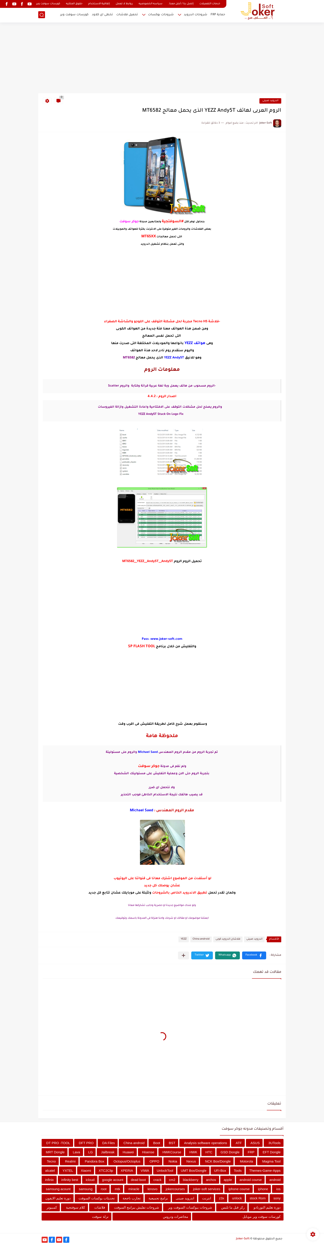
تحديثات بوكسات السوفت (97, 1198)
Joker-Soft (243, 1239)
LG (90, 1152)
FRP (251, 1152)
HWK (193, 1152)
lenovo (153, 1189)
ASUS (255, 1143)
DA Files (108, 1143)
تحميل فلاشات (127, 14)
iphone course (239, 1189)
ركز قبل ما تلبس (233, 1207)
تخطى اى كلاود (102, 14)
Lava (76, 1152)
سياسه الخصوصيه (150, 3)
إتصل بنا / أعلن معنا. (181, 3)
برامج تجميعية (158, 1198)
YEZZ (184, 939)
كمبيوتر (52, 1207)
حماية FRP (218, 14)
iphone (263, 1189)
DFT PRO (86, 1143)
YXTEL (68, 1170)
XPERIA (127, 1170)
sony (277, 1198)
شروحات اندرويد (195, 14)
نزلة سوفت (100, 1216)
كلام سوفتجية (75, 1207)
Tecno (51, 1161)
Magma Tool (271, 1161)
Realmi (70, 1161)
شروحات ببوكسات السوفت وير (190, 1207)
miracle (133, 1189)
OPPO (154, 1161)
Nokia (173, 1161)
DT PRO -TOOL (58, 1143)
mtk (117, 1189)
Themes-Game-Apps (265, 1170)
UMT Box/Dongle (194, 1170)
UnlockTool (165, 1170)
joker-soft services (206, 1189)
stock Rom (258, 1198)
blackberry (190, 1180)
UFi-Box (220, 1170)
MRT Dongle (55, 1152)
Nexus (191, 1161)
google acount (112, 1180)
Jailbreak (108, 1152)
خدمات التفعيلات (209, 3)
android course (250, 1180)
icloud (90, 1180)
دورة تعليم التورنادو (267, 1207)
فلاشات (99, 1207)
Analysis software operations (205, 1143)
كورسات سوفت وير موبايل (262, 1216)
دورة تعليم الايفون (58, 1198)
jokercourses (175, 1189)
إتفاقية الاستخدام (99, 3)
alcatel (50, 1170)
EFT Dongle (272, 1152)
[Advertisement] (162, 58)
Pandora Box (94, 1161)
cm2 (172, 1180)
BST (172, 1143)
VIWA (145, 1170)
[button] (254, 955)
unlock (237, 1198)
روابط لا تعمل (124, 3)
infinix (49, 1180)
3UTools (274, 1143)
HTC (208, 1152)
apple (228, 1180)
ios (278, 1189)
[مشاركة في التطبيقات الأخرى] (183, 955)
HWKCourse (171, 1152)
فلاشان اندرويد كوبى (228, 939)
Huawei (128, 1152)
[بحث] (41, 14)
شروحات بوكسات (161, 14)
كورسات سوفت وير (48, 3)
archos (211, 1180)
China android (201, 939)
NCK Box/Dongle (218, 1161)
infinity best (69, 1180)
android (275, 1180)
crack (157, 1180)
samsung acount (58, 1189)
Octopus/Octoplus (126, 1161)
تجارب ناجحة (132, 1198)
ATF (239, 1143)
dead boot (138, 1180)
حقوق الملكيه (74, 3)
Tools (238, 1170)
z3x (221, 1198)
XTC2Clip (106, 1170)
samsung (85, 1189)
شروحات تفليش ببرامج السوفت (136, 1207)
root (104, 1189)
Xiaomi (86, 1170)
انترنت (206, 1198)
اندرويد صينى (270, 100)
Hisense (148, 1152)
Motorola (246, 1161)
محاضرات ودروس (175, 1216)
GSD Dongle (229, 1152)
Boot (156, 1143)
